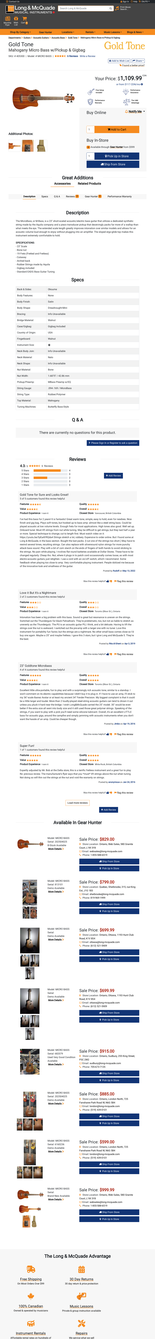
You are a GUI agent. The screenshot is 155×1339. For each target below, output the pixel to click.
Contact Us (12, 1)
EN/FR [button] (143, 1)
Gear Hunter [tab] (93, 185)
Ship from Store (113, 154)
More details (56, 838)
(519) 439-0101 (99, 1099)
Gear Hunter (45, 21)
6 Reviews (72, 45)
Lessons (60, 1337)
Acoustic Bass (58, 27)
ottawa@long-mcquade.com (105, 931)
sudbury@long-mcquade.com (105, 1052)
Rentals (60, 1333)
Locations (104, 1333)
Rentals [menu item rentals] (90, 21)
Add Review (113, 465)
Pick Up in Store (117, 145)
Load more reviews (78, 792)
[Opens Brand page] (125, 34)
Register (38, 1333)
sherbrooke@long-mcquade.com (107, 883)
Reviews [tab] (72, 185)
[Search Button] (105, 10)
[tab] (62, 173)
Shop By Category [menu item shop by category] (19, 21)
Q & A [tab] (57, 185)
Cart (38, 1337)
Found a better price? (132, 54)
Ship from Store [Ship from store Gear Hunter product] (109, 850)
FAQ (104, 1329)
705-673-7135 (98, 1056)
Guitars (26, 27)
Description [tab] (29, 185)
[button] (149, 11)
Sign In (38, 1329)
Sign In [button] (124, 1)
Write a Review (87, 45)
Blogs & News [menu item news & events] (134, 21)
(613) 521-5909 (99, 935)
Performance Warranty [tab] (120, 185)
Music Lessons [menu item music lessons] (112, 21)
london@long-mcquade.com (105, 1095)
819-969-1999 (98, 887)
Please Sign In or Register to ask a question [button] (113, 432)
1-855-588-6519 (99, 844)
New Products (60, 1329)
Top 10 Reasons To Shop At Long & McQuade (122, 1316)
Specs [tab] (44, 185)
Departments (14, 27)
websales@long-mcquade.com (106, 840)
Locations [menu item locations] (67, 21)
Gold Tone (72, 27)
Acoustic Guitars (41, 27)
